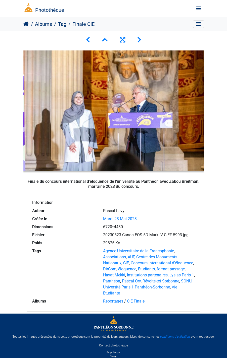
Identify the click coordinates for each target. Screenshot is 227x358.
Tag (62, 24)
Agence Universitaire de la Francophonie (138, 251)
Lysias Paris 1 (181, 275)
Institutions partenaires (147, 275)
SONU (186, 281)
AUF (131, 257)
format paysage (171, 269)
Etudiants (146, 269)
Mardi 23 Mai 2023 (120, 218)
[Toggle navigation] (198, 8)
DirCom (109, 269)
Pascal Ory (131, 281)
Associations (114, 257)
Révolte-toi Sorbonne (161, 281)
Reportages (113, 301)
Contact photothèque (113, 345)
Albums (43, 24)
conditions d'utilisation (175, 336)
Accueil (26, 24)
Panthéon (111, 281)
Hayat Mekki (114, 275)
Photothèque (49, 10)
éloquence (127, 269)
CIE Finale (136, 301)
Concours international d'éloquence (162, 263)
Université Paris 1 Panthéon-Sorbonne (136, 287)
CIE (126, 263)
